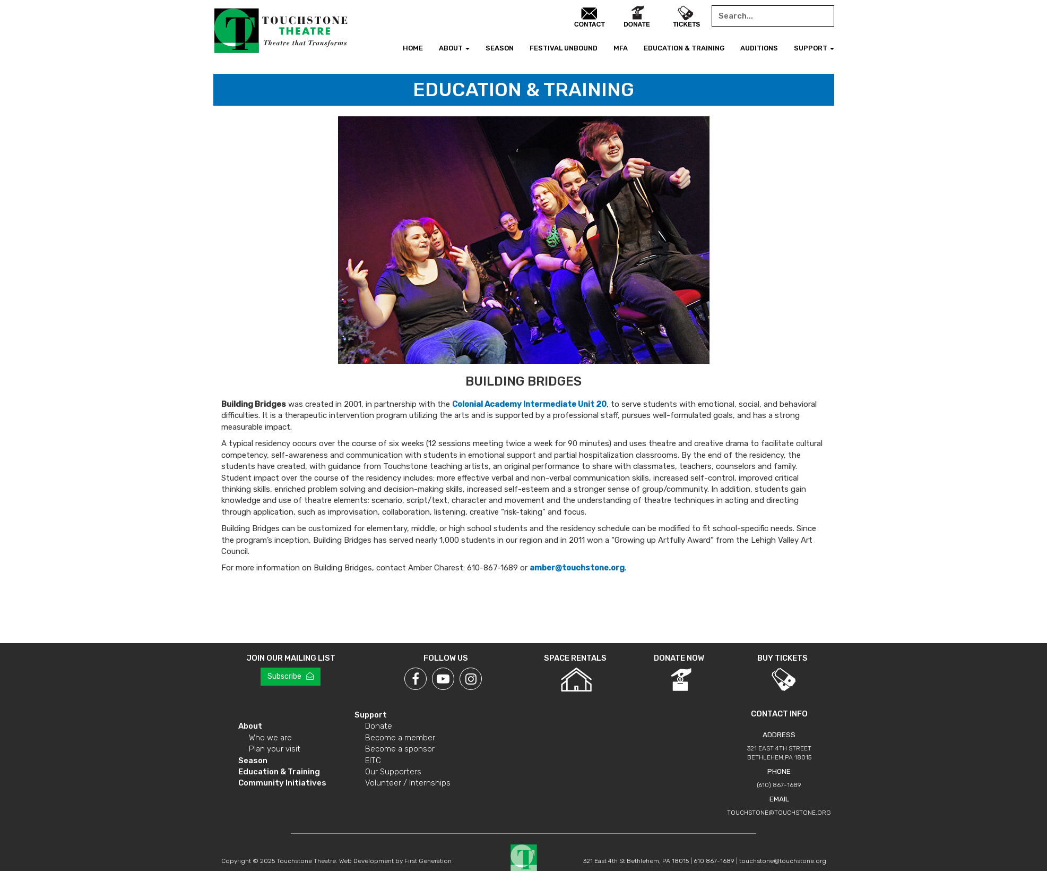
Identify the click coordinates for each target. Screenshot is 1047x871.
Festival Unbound (564, 48)
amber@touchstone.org (577, 568)
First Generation (428, 861)
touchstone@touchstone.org (779, 812)
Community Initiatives (282, 783)
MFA (620, 48)
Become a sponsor (400, 749)
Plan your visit (274, 749)
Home (413, 48)
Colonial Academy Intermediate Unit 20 (529, 404)
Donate (378, 726)
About (454, 48)
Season (500, 48)
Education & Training (684, 48)
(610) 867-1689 (779, 785)
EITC (373, 760)
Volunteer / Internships (408, 783)
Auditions (759, 48)
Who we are (270, 737)
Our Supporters (393, 771)
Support (814, 48)
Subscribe (290, 676)
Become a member (400, 737)
